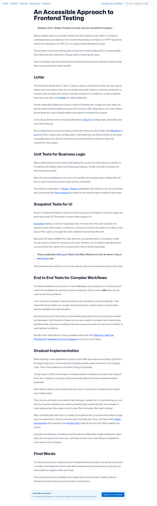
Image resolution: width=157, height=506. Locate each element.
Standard (115, 130)
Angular (45, 258)
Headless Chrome (56, 339)
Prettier (62, 97)
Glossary (46, 3)
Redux (74, 188)
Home (5, 3)
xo (35, 134)
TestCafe (109, 335)
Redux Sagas (61, 192)
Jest (63, 254)
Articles (13, 3)
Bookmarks (35, 3)
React (65, 188)
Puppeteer (72, 339)
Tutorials (23, 3)
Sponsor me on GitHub (112, 3)
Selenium (98, 335)
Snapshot (39, 223)
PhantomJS (40, 339)
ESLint (86, 119)
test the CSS (72, 423)
